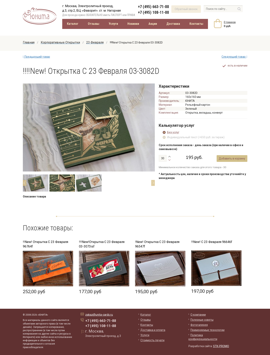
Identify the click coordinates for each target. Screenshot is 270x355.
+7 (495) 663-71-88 (153, 6)
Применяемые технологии (207, 330)
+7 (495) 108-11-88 (153, 12)
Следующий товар (234, 56)
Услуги (113, 24)
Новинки (133, 24)
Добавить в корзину (232, 160)
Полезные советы (201, 319)
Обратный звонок (186, 9)
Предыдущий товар (36, 56)
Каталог (72, 24)
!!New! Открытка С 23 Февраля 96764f (45, 244)
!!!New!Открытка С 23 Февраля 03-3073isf (101, 244)
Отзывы (93, 24)
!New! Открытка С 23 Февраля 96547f (157, 244)
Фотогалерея (199, 324)
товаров (230, 22)
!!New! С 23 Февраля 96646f (211, 242)
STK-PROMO (221, 346)
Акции (152, 24)
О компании (198, 314)
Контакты (196, 24)
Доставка (173, 24)
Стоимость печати (152, 340)
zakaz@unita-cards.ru (99, 314)
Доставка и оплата (152, 330)
